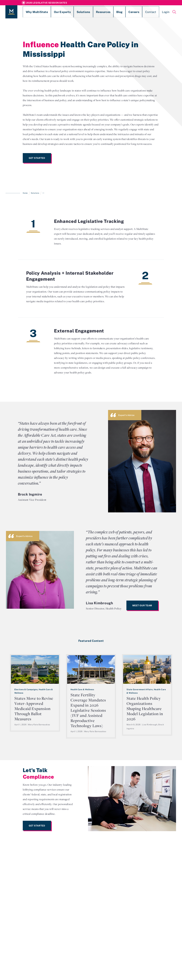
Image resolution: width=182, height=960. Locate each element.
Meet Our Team (142, 605)
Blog (99, 11)
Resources (86, 11)
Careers (110, 11)
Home (25, 193)
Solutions (69, 11)
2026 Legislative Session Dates (46, 2)
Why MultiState (32, 11)
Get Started (37, 158)
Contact (124, 11)
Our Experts (53, 11)
